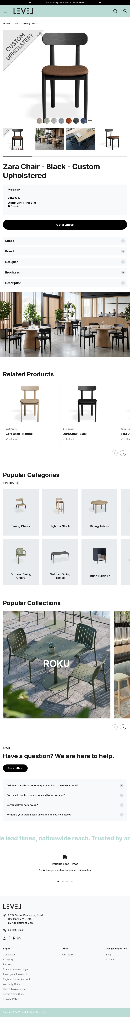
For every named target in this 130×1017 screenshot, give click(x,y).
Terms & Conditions (14, 994)
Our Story (68, 954)
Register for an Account (16, 979)
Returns (7, 964)
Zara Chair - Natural (19, 434)
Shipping (8, 959)
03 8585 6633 (16, 929)
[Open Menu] (5, 11)
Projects (110, 959)
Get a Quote (65, 224)
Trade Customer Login (15, 969)
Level (23, 1012)
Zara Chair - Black (75, 435)
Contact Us (15, 768)
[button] (99, 3)
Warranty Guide (11, 984)
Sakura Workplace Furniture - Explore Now (65, 2)
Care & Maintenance (14, 989)
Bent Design (11, 429)
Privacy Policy (11, 999)
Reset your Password (15, 974)
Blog (108, 954)
